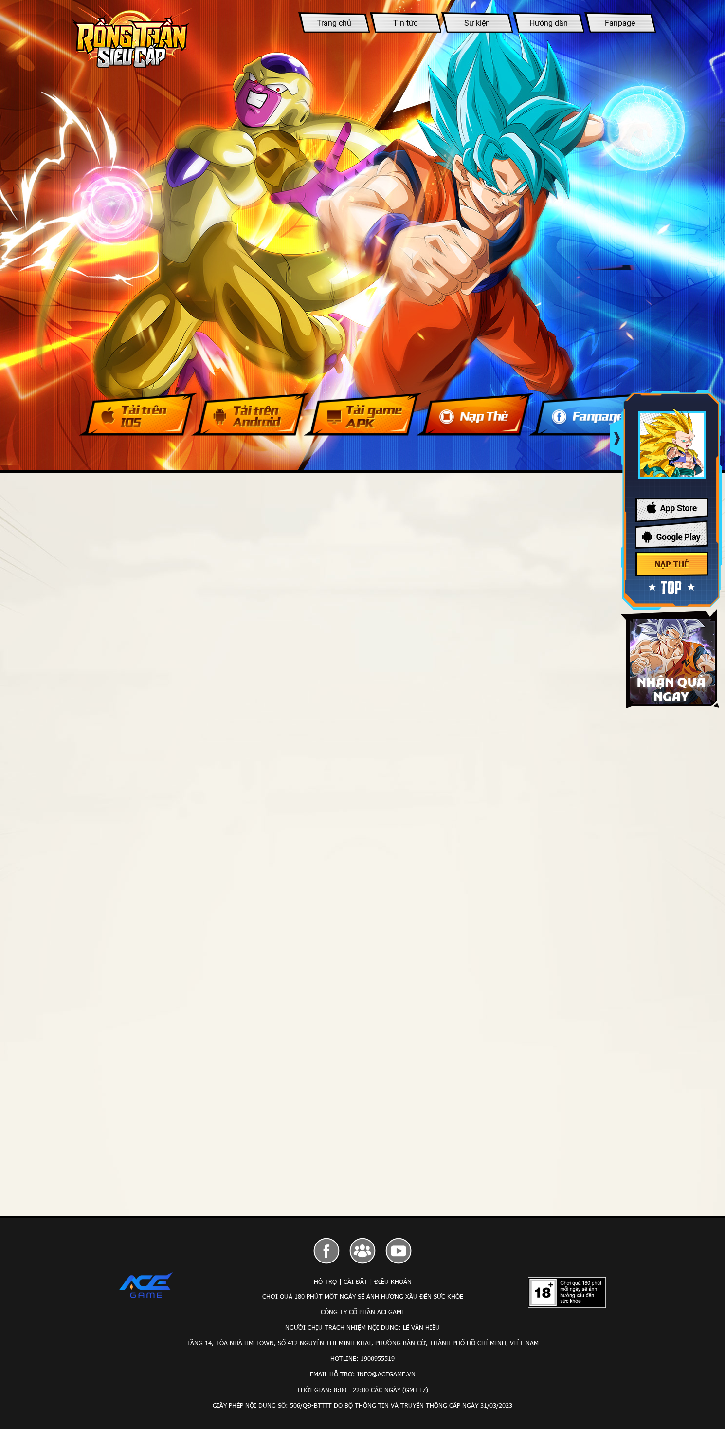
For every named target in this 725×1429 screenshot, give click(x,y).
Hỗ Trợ (325, 1281)
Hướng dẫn (548, 23)
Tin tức (405, 23)
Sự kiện (477, 23)
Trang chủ (334, 23)
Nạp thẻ (671, 564)
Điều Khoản (393, 1281)
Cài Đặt (356, 1281)
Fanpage (620, 23)
